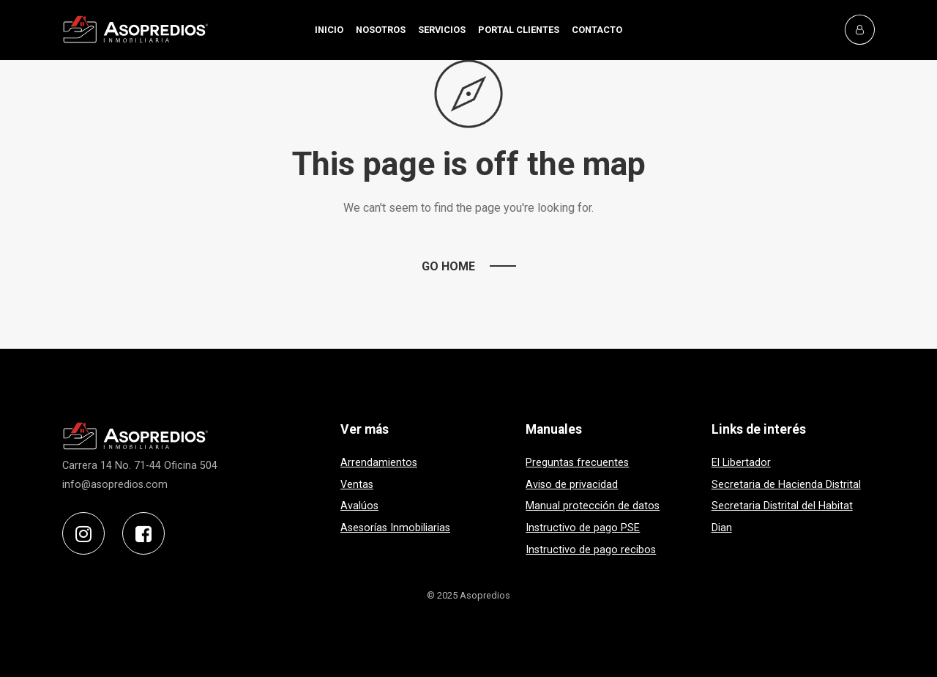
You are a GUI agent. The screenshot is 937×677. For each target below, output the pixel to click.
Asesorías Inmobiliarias (395, 528)
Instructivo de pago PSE (583, 528)
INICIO (329, 29)
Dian (722, 528)
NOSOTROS (381, 29)
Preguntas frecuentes (577, 462)
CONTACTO (597, 29)
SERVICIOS (442, 29)
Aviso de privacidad (572, 484)
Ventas (356, 484)
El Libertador (741, 462)
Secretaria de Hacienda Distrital (786, 484)
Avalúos (359, 506)
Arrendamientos (378, 462)
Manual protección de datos (593, 506)
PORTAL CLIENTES (518, 29)
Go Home (448, 266)
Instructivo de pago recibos (591, 550)
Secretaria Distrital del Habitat (782, 506)
